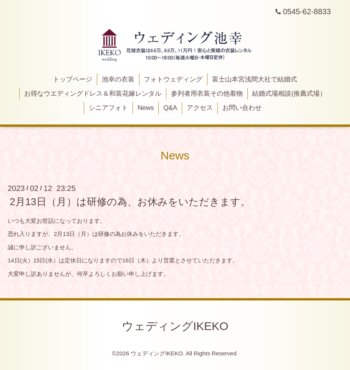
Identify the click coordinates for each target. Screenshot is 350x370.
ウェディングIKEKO (175, 326)
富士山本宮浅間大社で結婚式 (254, 79)
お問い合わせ (242, 107)
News (146, 107)
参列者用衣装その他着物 (207, 93)
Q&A (170, 107)
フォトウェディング (173, 79)
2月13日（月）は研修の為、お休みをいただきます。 (130, 201)
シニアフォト (108, 107)
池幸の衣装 (118, 79)
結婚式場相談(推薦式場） (289, 93)
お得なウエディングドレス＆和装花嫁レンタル (92, 93)
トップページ (72, 79)
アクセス (200, 107)
